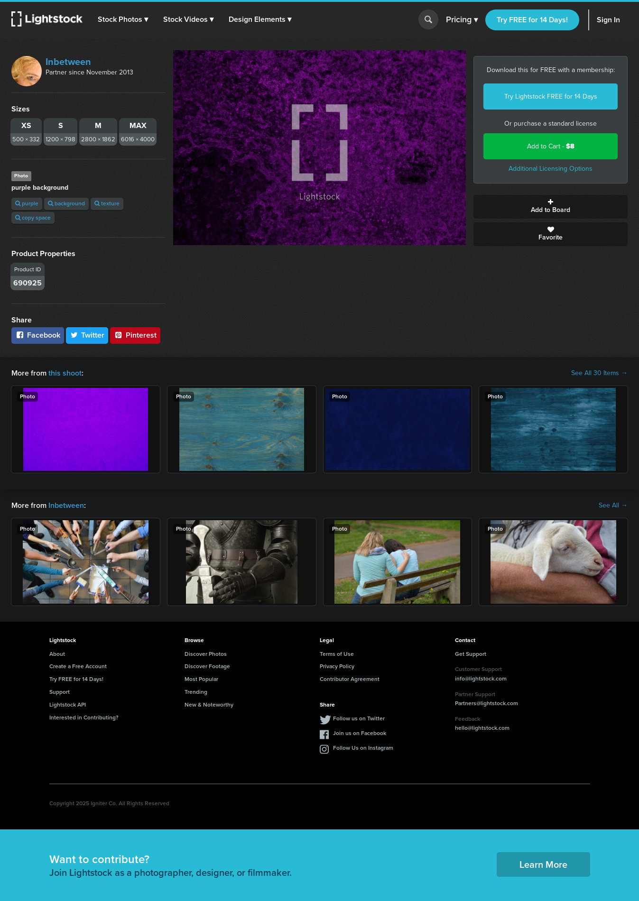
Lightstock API (67, 704)
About (57, 654)
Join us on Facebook (359, 733)
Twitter (87, 335)
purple (26, 203)
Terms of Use (337, 654)
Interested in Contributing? (84, 717)
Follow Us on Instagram (363, 748)
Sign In (608, 19)
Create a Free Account (78, 666)
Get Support (470, 654)
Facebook (37, 335)
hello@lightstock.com (482, 728)
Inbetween (68, 62)
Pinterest (135, 335)
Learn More (543, 864)
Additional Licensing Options (551, 169)
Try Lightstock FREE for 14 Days (550, 96)
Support (59, 692)
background (66, 203)
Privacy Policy (337, 666)
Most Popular (201, 679)
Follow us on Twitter (359, 718)
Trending (196, 692)
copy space (33, 217)
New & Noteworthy (209, 704)
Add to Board (550, 207)
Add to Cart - (550, 146)
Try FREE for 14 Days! (532, 19)
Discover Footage (207, 666)
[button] (123, 19)
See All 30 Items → (599, 373)
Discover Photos (206, 654)
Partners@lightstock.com (486, 703)
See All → (613, 505)
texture (107, 203)
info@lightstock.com (481, 678)
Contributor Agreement (350, 679)
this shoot (65, 373)
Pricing (462, 19)
